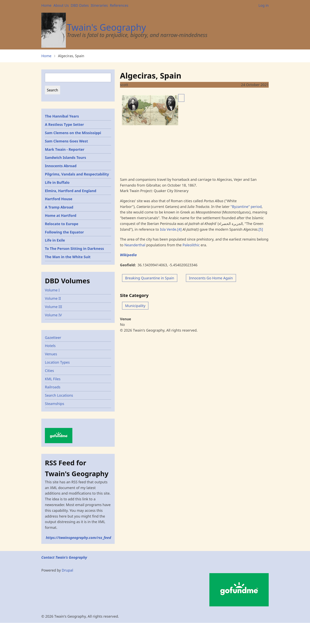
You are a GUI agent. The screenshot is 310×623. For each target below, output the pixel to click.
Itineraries (99, 5)
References (119, 5)
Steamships (54, 403)
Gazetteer (53, 337)
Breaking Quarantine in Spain (149, 278)
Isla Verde (168, 229)
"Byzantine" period (246, 206)
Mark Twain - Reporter (64, 149)
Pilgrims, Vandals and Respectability (77, 174)
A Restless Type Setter (64, 124)
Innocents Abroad (61, 165)
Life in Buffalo (57, 182)
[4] (179, 229)
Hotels (50, 345)
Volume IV (53, 315)
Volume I (52, 290)
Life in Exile (55, 240)
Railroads (52, 387)
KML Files (52, 378)
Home (46, 5)
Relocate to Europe (61, 223)
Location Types (57, 362)
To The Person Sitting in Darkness (74, 248)
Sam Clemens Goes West (66, 141)
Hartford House (58, 198)
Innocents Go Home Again (211, 278)
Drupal (67, 570)
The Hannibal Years (62, 116)
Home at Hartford (60, 215)
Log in (263, 5)
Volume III (53, 306)
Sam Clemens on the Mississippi (73, 132)
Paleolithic (191, 245)
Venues (51, 354)
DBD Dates (80, 5)
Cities (49, 370)
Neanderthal (134, 245)
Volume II (53, 298)
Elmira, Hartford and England (70, 190)
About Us (61, 5)
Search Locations (59, 395)
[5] (261, 229)
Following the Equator (64, 232)
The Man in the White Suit (68, 256)
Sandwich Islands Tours (65, 157)
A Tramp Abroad (59, 207)
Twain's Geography (106, 27)
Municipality (135, 305)
